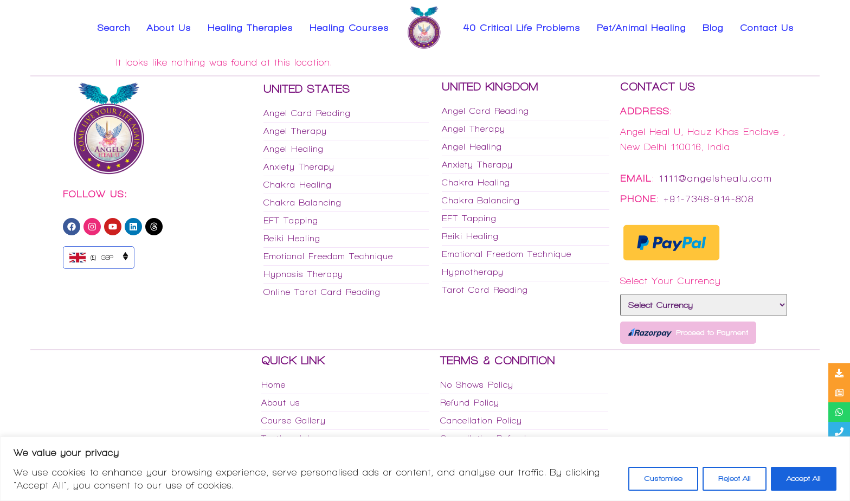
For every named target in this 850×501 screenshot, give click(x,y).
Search (114, 28)
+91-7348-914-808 (709, 199)
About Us (169, 28)
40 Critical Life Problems (522, 28)
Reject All (734, 478)
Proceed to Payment (688, 332)
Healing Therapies (250, 28)
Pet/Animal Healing (641, 28)
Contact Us (767, 28)
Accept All (804, 478)
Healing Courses (349, 28)
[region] (425, 468)
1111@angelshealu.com (715, 178)
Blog (713, 28)
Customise (663, 478)
